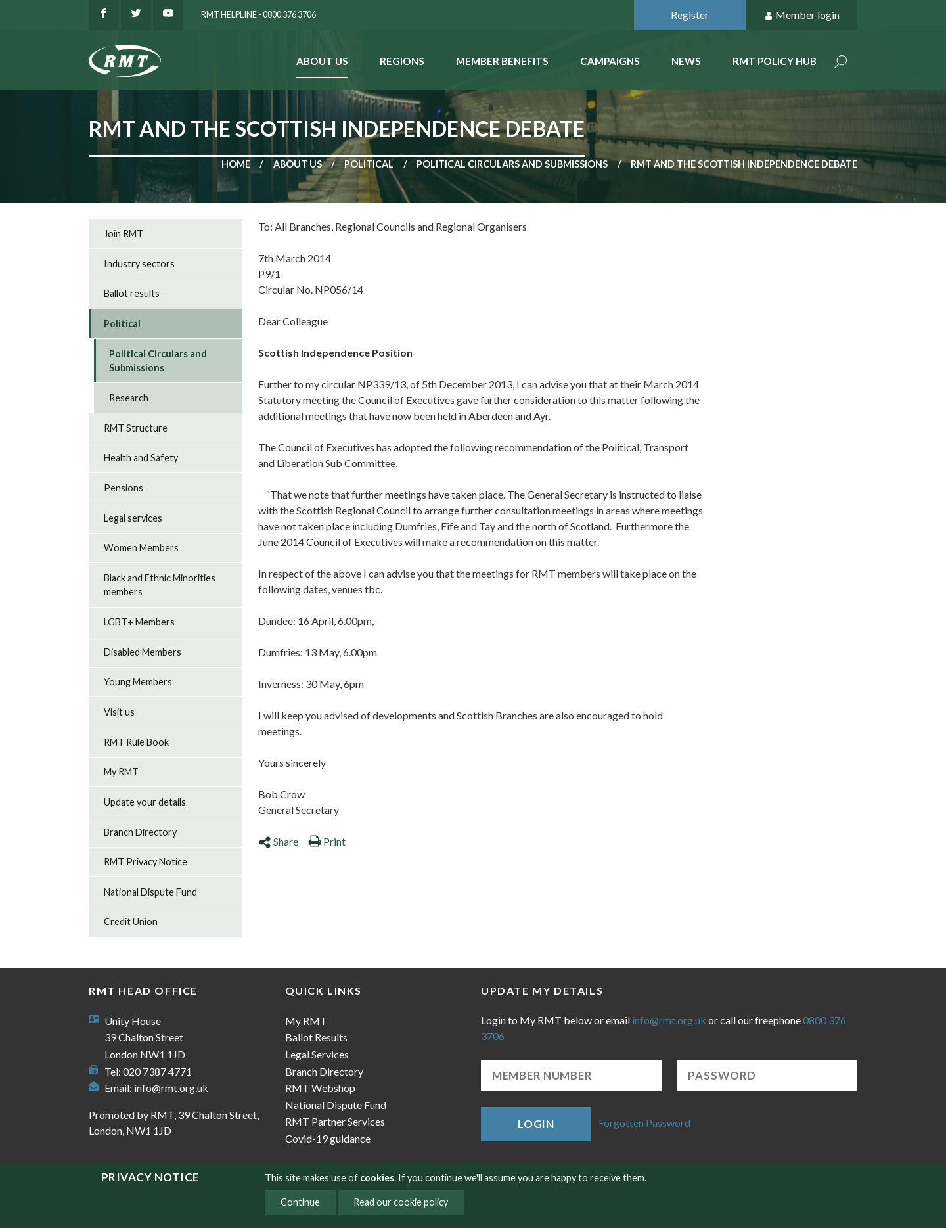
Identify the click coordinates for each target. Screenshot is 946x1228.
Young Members (138, 681)
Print (327, 841)
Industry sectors (139, 263)
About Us (322, 61)
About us (297, 164)
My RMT (121, 771)
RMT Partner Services (335, 1121)
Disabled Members (142, 652)
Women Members (141, 547)
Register (690, 15)
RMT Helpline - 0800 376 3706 (258, 14)
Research (128, 397)
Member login (802, 15)
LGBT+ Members (139, 621)
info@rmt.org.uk (171, 1087)
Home (235, 164)
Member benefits (502, 61)
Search (840, 63)
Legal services (133, 518)
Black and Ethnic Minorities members (159, 585)
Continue (300, 1202)
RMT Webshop (320, 1087)
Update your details (145, 801)
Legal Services (317, 1054)
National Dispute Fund (150, 892)
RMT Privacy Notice (145, 861)
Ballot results (132, 293)
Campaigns (610, 61)
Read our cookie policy (400, 1202)
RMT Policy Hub (774, 61)
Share (278, 841)
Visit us (119, 711)
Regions (402, 61)
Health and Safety (141, 457)
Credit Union (131, 921)
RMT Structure (136, 428)
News (686, 61)
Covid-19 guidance (328, 1138)
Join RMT (123, 233)
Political (369, 164)
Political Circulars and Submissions (512, 164)
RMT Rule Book (136, 742)
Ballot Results (316, 1037)
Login (536, 1124)
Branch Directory (140, 832)
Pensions (123, 487)
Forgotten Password (644, 1122)
